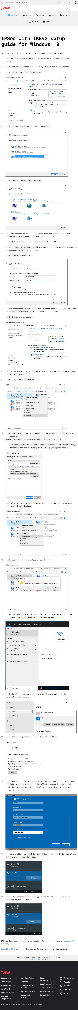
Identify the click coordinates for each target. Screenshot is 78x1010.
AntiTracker (6, 984)
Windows (13, 15)
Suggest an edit (35, 954)
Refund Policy (46, 990)
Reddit (67, 977)
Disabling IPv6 (8, 944)
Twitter (67, 981)
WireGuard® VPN (8, 980)
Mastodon (68, 989)
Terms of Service (48, 983)
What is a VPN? (8, 988)
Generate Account (9, 973)
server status (59, 233)
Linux (40, 15)
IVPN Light (6, 977)
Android (65, 15)
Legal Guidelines (48, 979)
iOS (52, 15)
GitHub (67, 985)
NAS (46, 21)
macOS (27, 15)
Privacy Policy (47, 986)
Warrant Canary (28, 986)
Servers (24, 977)
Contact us (69, 973)
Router (33, 21)
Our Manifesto (27, 973)
